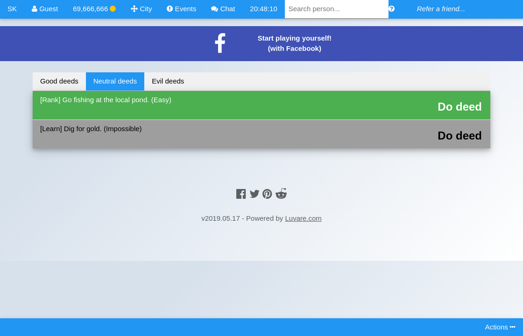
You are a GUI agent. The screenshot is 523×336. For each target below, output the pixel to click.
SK (12, 9)
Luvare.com (303, 218)
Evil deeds (168, 81)
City (141, 9)
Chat (223, 9)
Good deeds (59, 81)
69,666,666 (94, 9)
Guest (45, 9)
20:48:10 (263, 9)
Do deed (460, 106)
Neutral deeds (115, 81)
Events (181, 9)
